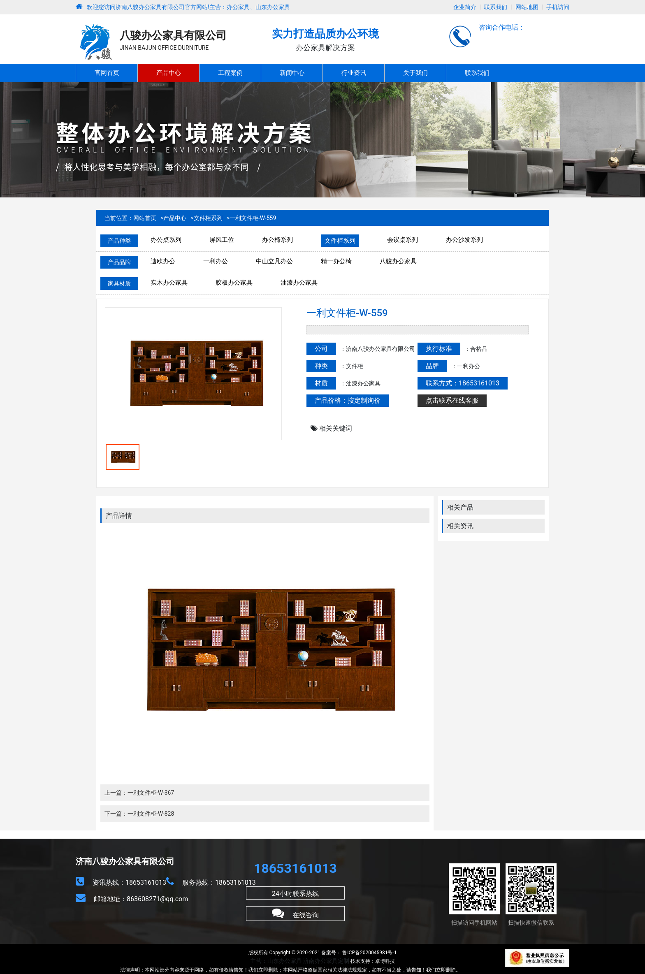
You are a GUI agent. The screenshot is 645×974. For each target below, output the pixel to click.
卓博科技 (385, 961)
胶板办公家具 (234, 282)
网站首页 (144, 218)
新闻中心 (292, 73)
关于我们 (415, 73)
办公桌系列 (166, 240)
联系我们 (495, 7)
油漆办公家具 (299, 282)
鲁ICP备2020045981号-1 (369, 952)
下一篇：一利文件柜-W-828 (139, 813)
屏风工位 (221, 240)
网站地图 (526, 7)
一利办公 (215, 261)
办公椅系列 (277, 240)
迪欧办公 (163, 261)
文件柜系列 (208, 218)
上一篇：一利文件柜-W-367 (139, 792)
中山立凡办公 (274, 261)
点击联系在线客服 (452, 400)
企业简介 (464, 7)
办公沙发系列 (464, 240)
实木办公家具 (169, 282)
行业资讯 (353, 73)
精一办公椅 (336, 261)
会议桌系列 (402, 240)
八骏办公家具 (398, 261)
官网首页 (107, 73)
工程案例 (230, 73)
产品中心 (168, 73)
